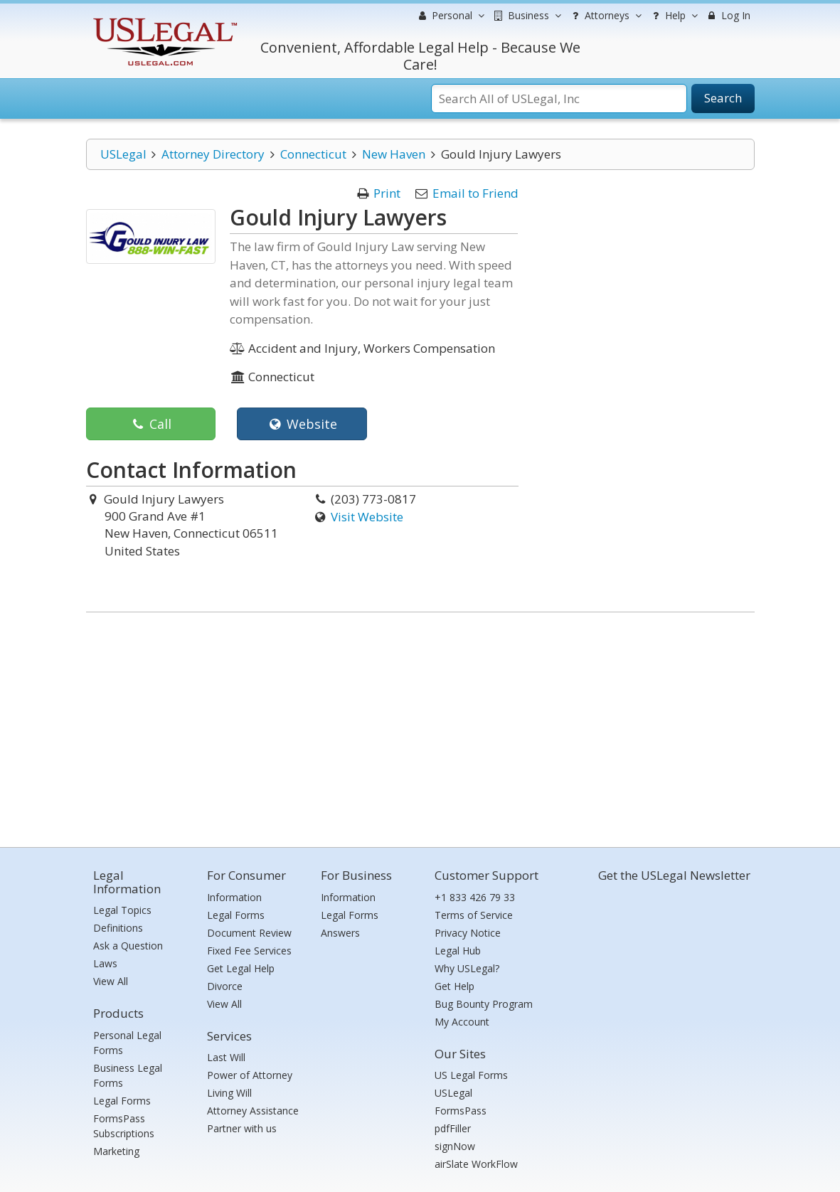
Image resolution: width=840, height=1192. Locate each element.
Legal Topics (122, 910)
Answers (340, 933)
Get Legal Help (241, 968)
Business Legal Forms (127, 1075)
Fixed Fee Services (249, 950)
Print (386, 193)
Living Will (229, 1093)
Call (150, 423)
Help (673, 16)
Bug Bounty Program (484, 1004)
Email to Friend (475, 193)
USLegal (123, 154)
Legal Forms (122, 1100)
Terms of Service (474, 915)
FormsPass (461, 1110)
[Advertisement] (420, 726)
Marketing (116, 1151)
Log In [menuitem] (728, 15)
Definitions (118, 928)
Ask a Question (128, 945)
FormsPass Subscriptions (123, 1126)
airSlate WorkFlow (476, 1164)
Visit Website (367, 517)
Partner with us (242, 1128)
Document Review (249, 933)
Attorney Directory (213, 154)
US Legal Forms (471, 1075)
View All (110, 981)
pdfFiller (453, 1128)
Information (234, 897)
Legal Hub (458, 950)
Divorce (225, 986)
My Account (462, 1021)
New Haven (393, 154)
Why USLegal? (467, 968)
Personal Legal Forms (127, 1042)
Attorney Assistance (253, 1110)
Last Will (226, 1057)
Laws (105, 963)
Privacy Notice (468, 933)
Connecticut (313, 154)
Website (302, 423)
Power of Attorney (249, 1075)
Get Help (454, 986)
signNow (455, 1146)
